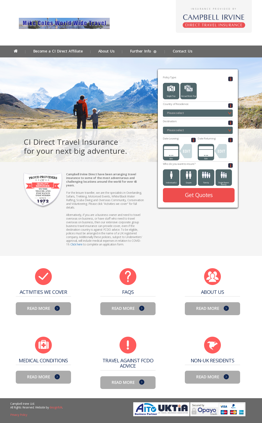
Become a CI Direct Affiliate (58, 51)
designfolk (56, 407)
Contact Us (182, 51)
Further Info (140, 51)
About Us (106, 51)
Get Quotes (198, 195)
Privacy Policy (18, 415)
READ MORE (43, 308)
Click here (76, 244)
